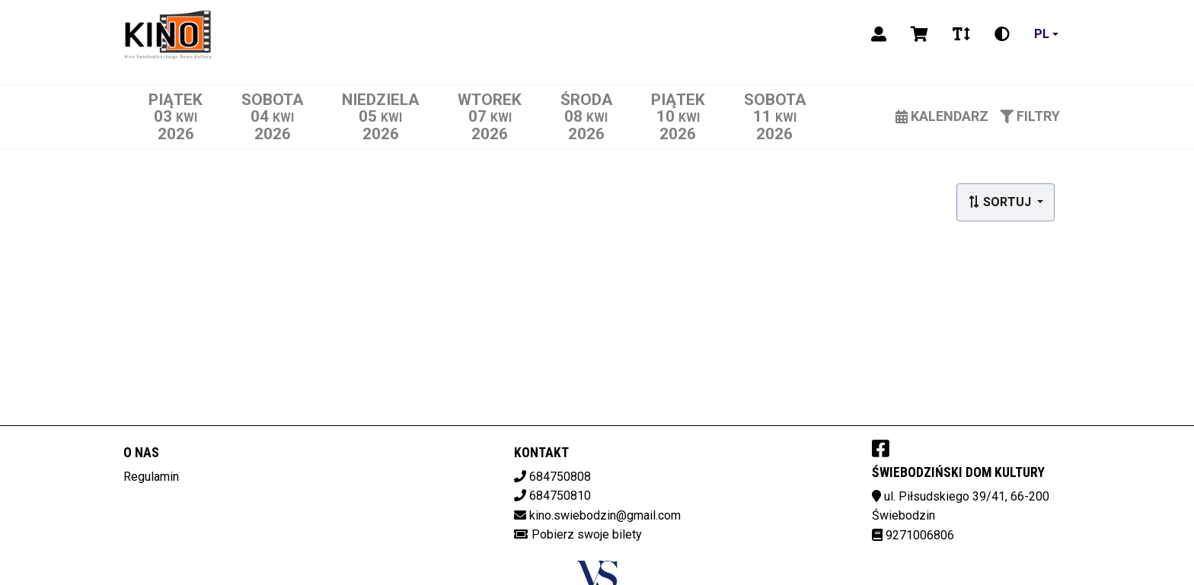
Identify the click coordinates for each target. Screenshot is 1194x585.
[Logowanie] (879, 34)
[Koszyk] (919, 34)
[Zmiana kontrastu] (1002, 34)
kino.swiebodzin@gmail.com (605, 515)
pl (1041, 34)
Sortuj (1001, 202)
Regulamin (151, 476)
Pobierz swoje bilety (587, 534)
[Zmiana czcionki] (961, 34)
